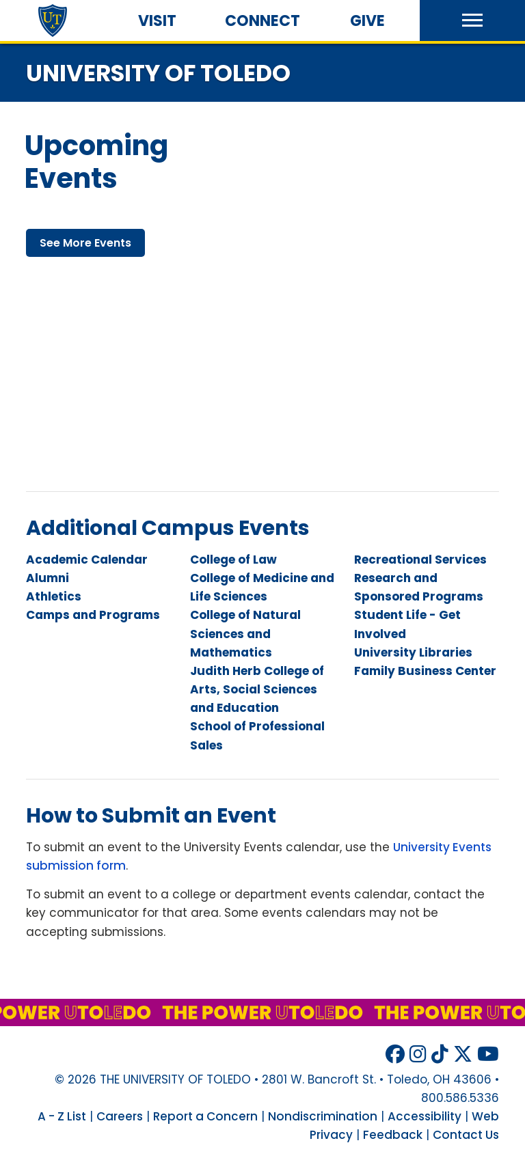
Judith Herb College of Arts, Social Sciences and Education (257, 689)
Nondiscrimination (322, 1116)
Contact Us (466, 1135)
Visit (157, 20)
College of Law (233, 559)
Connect (262, 20)
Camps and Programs (93, 615)
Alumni (47, 578)
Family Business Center (425, 671)
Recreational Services (420, 559)
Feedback (392, 1135)
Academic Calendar (87, 559)
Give (367, 20)
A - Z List (62, 1116)
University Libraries (413, 652)
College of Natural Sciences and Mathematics (245, 633)
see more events (85, 243)
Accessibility (424, 1116)
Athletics (53, 596)
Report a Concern (205, 1116)
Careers (119, 1116)
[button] (472, 20)
